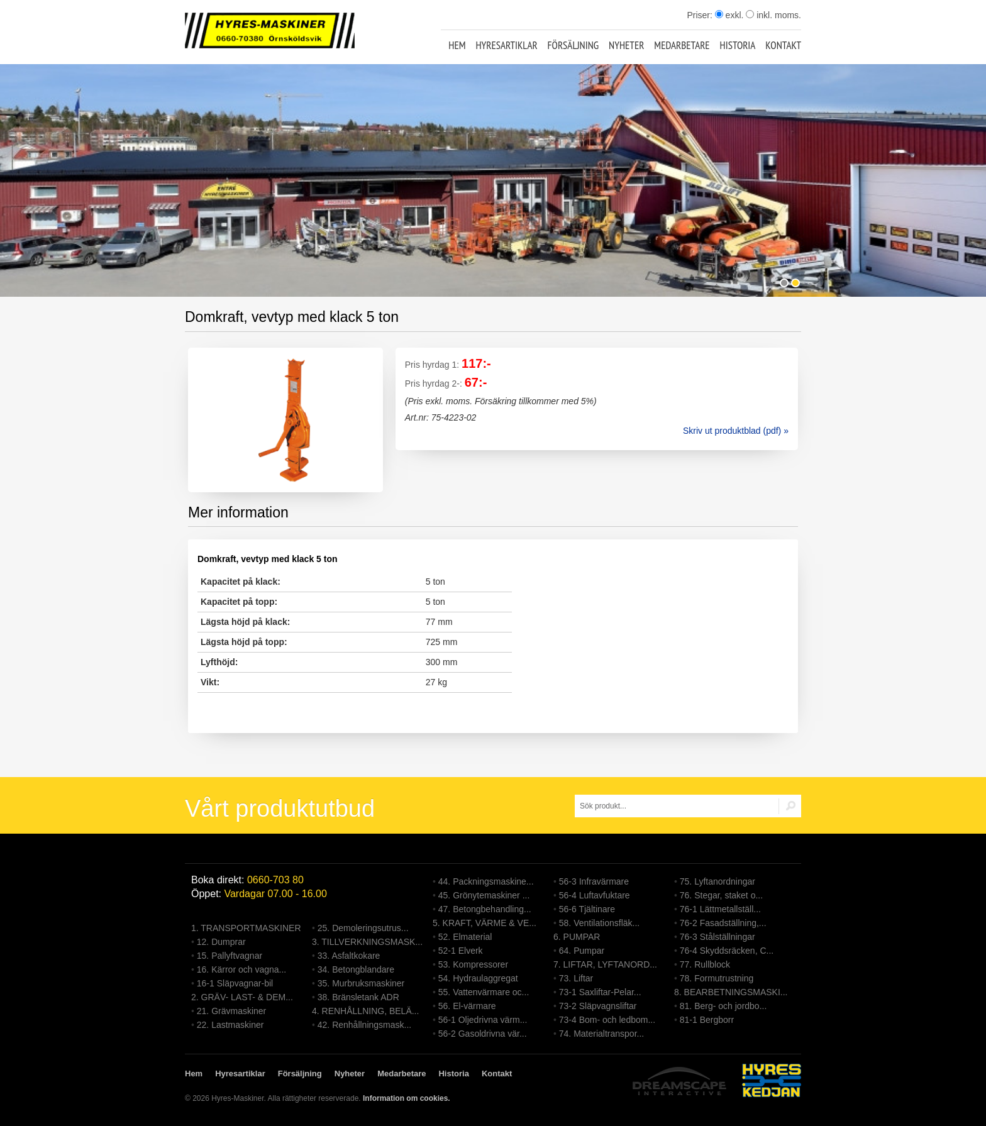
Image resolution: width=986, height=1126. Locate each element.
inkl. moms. (773, 15)
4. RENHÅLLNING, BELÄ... (365, 1011)
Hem (456, 45)
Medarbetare (681, 45)
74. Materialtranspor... (601, 1034)
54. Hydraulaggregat (478, 978)
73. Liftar (576, 978)
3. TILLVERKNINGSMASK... (367, 942)
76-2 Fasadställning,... (723, 923)
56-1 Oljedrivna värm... (483, 1020)
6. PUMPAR (576, 937)
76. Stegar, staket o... (721, 895)
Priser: (700, 15)
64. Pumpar (581, 951)
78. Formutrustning (717, 978)
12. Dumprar (221, 942)
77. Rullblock (705, 964)
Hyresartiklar (506, 45)
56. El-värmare (467, 1006)
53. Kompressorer (473, 964)
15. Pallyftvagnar (229, 956)
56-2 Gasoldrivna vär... (482, 1034)
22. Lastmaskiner (230, 1025)
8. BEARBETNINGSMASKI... (731, 992)
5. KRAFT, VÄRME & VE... (484, 923)
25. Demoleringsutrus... (363, 928)
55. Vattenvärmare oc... (483, 992)
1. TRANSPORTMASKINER (246, 928)
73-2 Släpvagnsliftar (598, 1006)
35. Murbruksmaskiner (361, 983)
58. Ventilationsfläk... (599, 923)
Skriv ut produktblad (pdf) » (736, 431)
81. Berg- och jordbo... (723, 1006)
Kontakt (783, 45)
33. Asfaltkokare (349, 956)
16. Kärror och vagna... (241, 969)
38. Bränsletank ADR (358, 997)
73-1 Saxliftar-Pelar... (600, 992)
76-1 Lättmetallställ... (720, 909)
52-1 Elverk (460, 951)
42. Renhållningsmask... (364, 1025)
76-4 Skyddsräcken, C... (726, 951)
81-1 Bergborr (707, 1020)
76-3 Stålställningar (717, 937)
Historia (738, 45)
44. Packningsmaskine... (486, 881)
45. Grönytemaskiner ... (484, 895)
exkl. (729, 15)
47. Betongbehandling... (484, 909)
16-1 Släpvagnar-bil (235, 983)
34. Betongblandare (356, 969)
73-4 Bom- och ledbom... (607, 1020)
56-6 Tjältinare (587, 909)
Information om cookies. (406, 1098)
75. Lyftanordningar (717, 881)
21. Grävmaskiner (231, 1011)
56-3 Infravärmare (594, 881)
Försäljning (573, 45)
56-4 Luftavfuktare (594, 895)
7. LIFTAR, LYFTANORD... (605, 964)
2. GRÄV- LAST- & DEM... (242, 997)
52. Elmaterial (465, 937)
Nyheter (626, 45)
